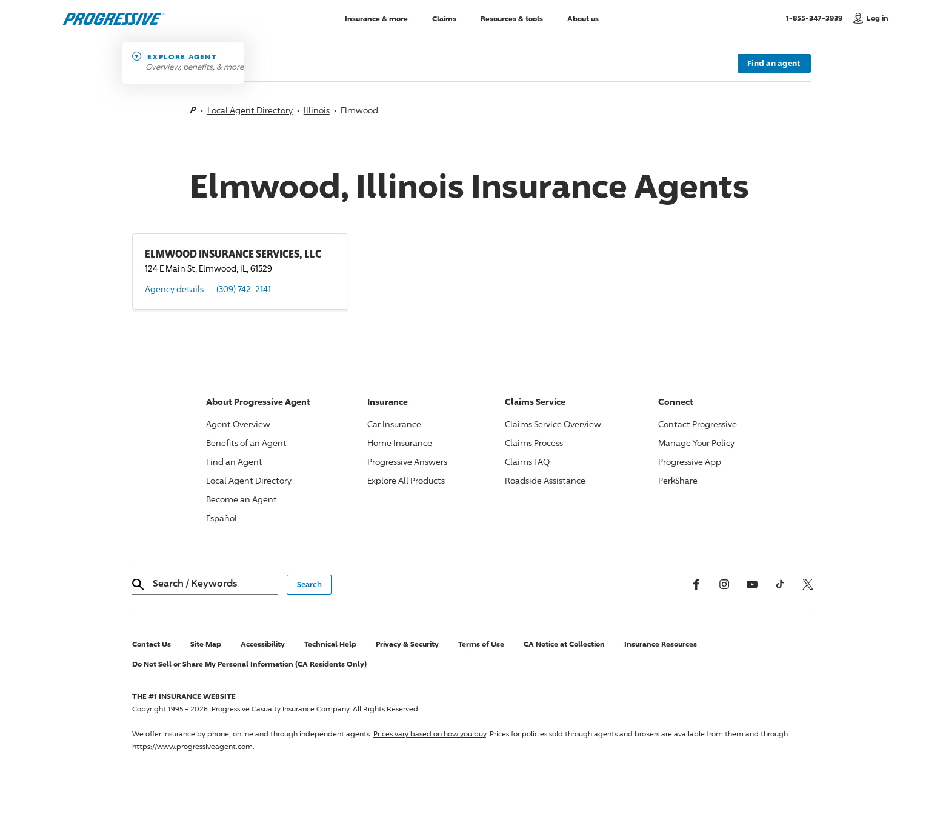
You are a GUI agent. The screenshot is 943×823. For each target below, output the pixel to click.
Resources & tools (512, 17)
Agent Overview (238, 424)
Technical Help (330, 643)
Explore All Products (406, 480)
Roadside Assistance (545, 480)
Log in (877, 17)
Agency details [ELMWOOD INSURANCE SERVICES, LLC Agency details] (174, 289)
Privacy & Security (407, 643)
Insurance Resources (660, 643)
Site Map (205, 643)
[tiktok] (780, 584)
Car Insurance (394, 424)
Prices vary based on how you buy (429, 733)
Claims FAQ (527, 461)
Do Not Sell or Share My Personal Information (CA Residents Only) (249, 663)
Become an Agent (241, 499)
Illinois (317, 110)
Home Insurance (399, 443)
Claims (444, 17)
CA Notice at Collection (564, 643)
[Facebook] (696, 584)
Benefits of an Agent (246, 443)
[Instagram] (724, 584)
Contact (697, 424)
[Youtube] (752, 584)
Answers (407, 461)
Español (221, 518)
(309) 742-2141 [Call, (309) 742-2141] (243, 289)
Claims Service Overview (553, 424)
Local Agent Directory (250, 110)
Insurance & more (376, 17)
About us (583, 17)
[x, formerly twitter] (808, 584)
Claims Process (534, 443)
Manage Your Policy (696, 443)
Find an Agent (234, 461)
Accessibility (263, 643)
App (689, 461)
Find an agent (774, 63)
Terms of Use (481, 643)
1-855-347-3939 (816, 17)
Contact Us (151, 643)
